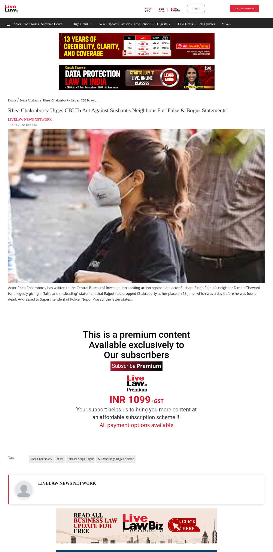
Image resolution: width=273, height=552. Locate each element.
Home (12, 100)
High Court (80, 24)
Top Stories (31, 24)
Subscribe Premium (244, 8)
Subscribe (136, 365)
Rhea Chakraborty (41, 459)
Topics (16, 24)
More (227, 24)
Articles (126, 24)
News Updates (109, 24)
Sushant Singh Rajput (81, 459)
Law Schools (144, 24)
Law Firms (187, 24)
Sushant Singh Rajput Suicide (116, 459)
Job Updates (206, 24)
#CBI (60, 459)
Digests (162, 24)
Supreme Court (51, 24)
